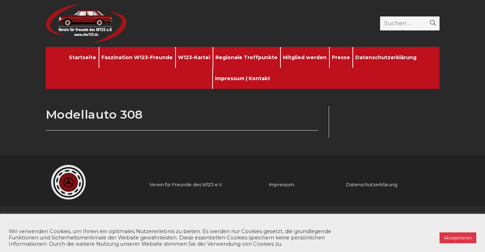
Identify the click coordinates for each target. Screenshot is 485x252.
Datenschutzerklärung (385, 57)
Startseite (82, 57)
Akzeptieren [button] (458, 237)
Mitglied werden (305, 57)
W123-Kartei (194, 57)
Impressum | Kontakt (242, 78)
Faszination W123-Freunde (137, 57)
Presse (341, 57)
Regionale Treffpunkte (246, 57)
